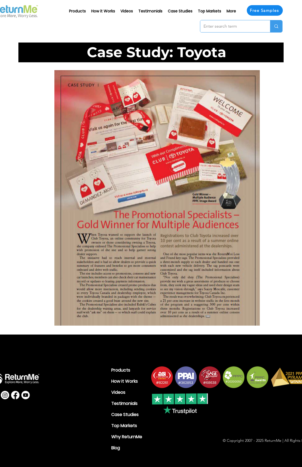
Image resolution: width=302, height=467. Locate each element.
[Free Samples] (265, 10)
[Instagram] (5, 395)
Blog (115, 448)
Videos (118, 392)
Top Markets (124, 426)
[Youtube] (25, 395)
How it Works (124, 381)
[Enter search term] (231, 26)
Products (120, 370)
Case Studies (125, 414)
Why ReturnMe (126, 437)
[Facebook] (15, 395)
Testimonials (124, 403)
